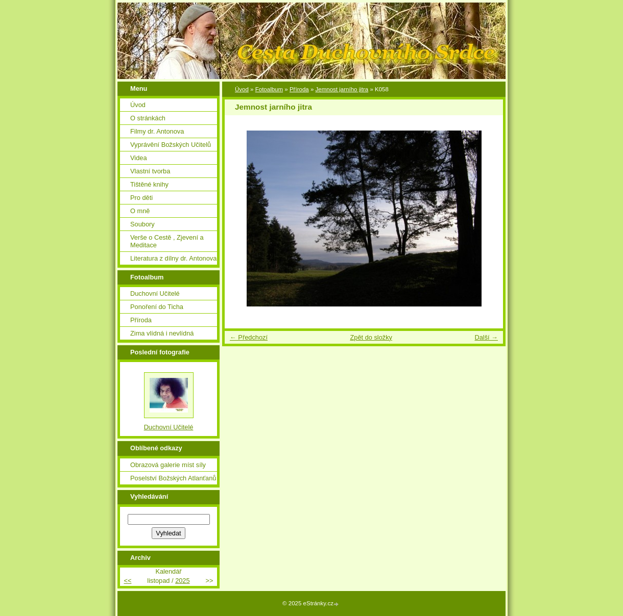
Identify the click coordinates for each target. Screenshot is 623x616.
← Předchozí (249, 337)
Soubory (142, 224)
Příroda (299, 89)
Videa (138, 158)
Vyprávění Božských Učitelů (170, 144)
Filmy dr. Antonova (157, 131)
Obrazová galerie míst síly (168, 465)
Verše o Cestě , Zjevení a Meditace (167, 241)
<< (127, 580)
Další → (486, 337)
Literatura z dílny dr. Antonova (173, 258)
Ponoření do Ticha (156, 307)
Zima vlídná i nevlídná (162, 333)
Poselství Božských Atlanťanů (173, 478)
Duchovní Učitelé (155, 293)
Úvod (242, 89)
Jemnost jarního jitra (342, 89)
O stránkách (147, 118)
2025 (182, 580)
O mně (140, 211)
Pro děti (141, 197)
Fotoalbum (269, 89)
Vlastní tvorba (150, 171)
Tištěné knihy (149, 184)
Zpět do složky (371, 337)
